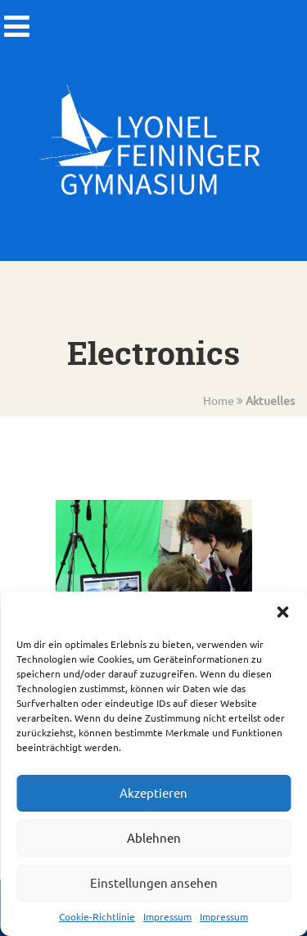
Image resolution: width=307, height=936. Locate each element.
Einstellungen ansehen (154, 882)
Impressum (167, 916)
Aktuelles (270, 400)
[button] (282, 612)
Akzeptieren (153, 792)
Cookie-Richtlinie (97, 916)
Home (218, 400)
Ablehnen (154, 837)
